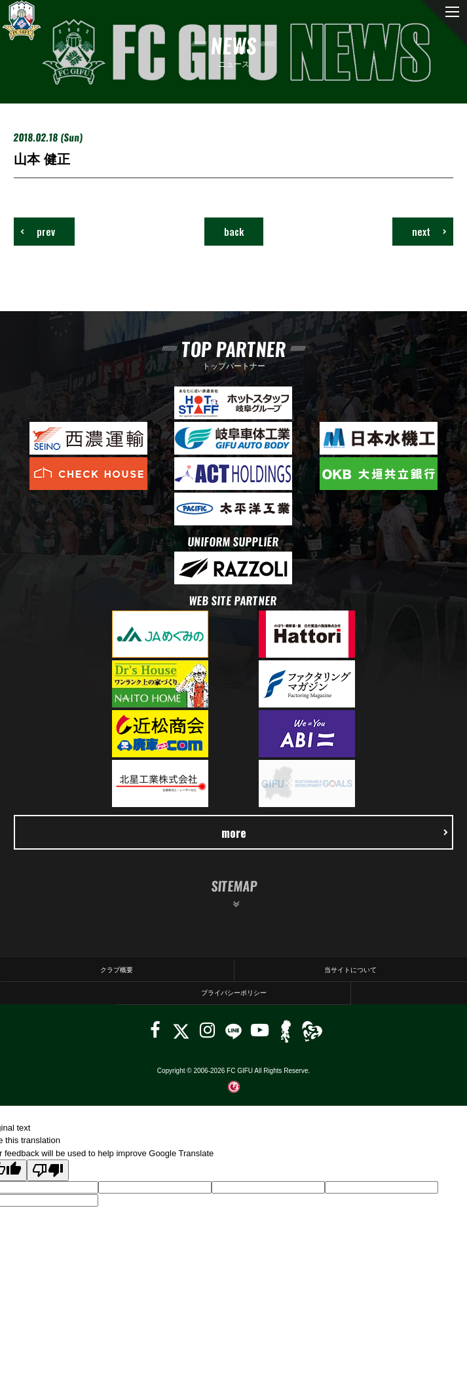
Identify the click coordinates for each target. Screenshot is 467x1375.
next (429, 231)
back (234, 231)
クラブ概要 (116, 969)
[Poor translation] (48, 1170)
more (334, 832)
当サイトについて (350, 969)
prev (37, 231)
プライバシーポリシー (234, 992)
